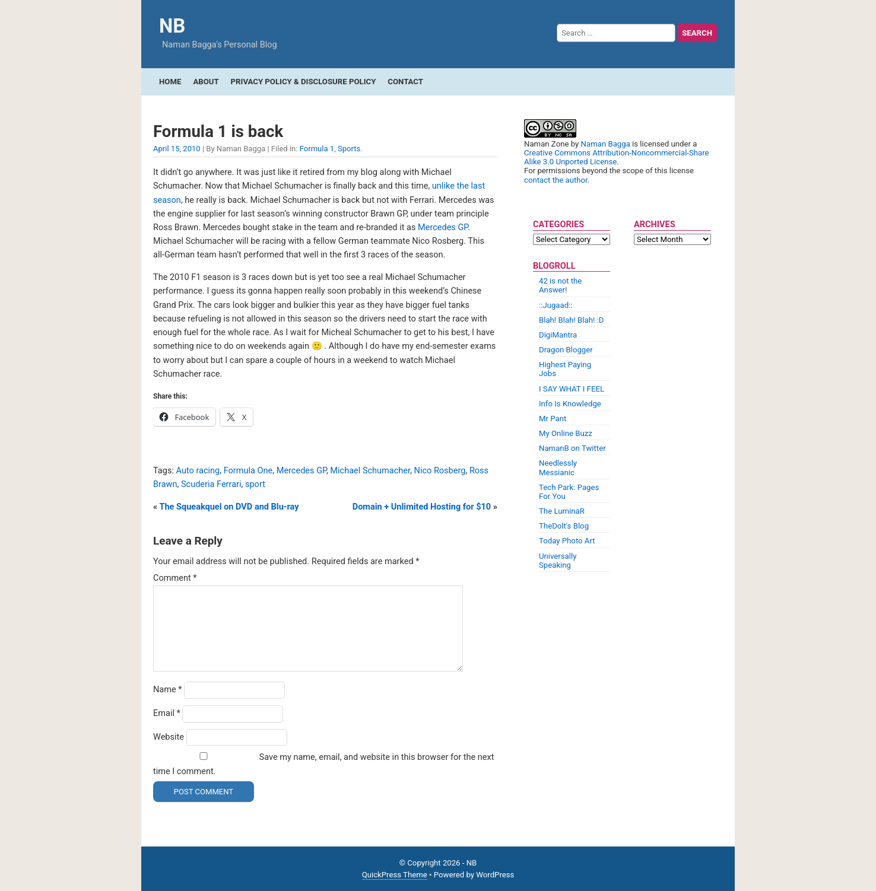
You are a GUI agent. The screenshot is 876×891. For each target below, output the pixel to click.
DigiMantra (558, 334)
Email (166, 713)
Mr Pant (552, 418)
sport (255, 484)
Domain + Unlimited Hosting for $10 (422, 507)
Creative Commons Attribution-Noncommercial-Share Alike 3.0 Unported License (616, 157)
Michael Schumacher (370, 471)
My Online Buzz (565, 433)
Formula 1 (317, 148)
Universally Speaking (557, 560)
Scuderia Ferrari (211, 484)
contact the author (556, 180)
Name (167, 690)
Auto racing (198, 471)
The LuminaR (562, 511)
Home (170, 81)
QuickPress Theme (394, 874)
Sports (349, 148)
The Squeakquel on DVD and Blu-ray (229, 507)
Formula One (248, 471)
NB (172, 25)
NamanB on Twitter (572, 448)
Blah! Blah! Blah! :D (571, 320)
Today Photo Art (567, 540)
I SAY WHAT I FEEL (571, 388)
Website (168, 737)
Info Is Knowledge (570, 403)
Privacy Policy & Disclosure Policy (303, 81)
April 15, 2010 (177, 148)
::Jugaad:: (556, 305)
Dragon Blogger (566, 349)
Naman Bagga (605, 143)
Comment (175, 578)
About (205, 81)
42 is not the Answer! (560, 285)
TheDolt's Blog (564, 525)
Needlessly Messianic (558, 467)
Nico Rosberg (440, 471)
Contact (405, 81)
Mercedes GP (443, 227)
